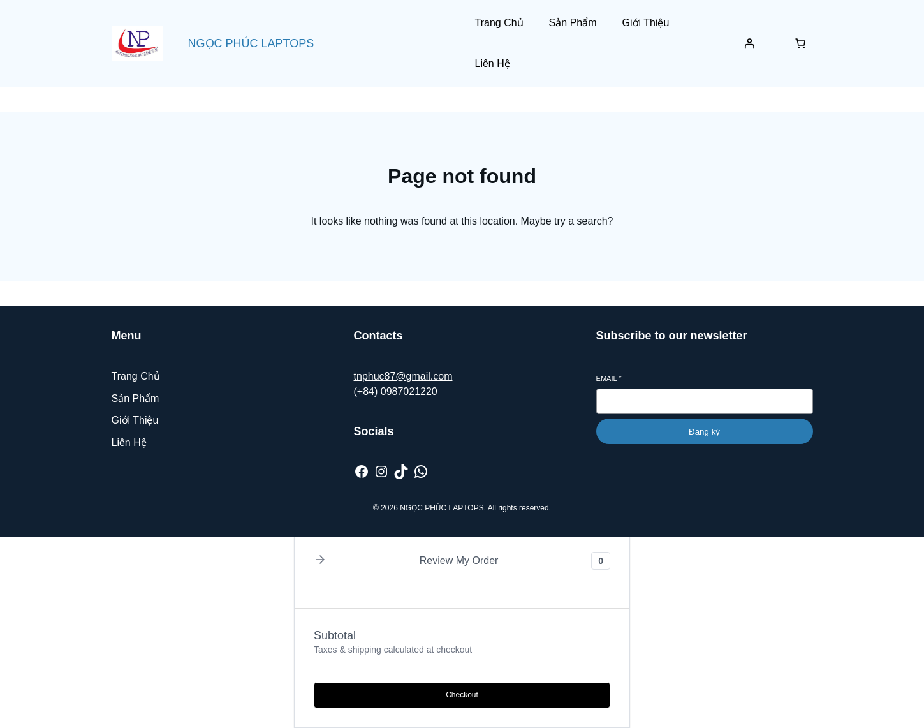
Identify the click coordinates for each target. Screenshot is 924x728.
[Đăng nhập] (749, 43)
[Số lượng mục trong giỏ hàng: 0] (800, 43)
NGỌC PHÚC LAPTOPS (251, 43)
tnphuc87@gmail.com (403, 376)
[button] (320, 560)
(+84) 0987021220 (395, 391)
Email (609, 378)
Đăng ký (704, 431)
